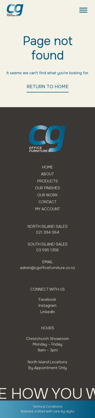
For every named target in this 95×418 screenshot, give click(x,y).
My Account (47, 209)
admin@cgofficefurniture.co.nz (47, 267)
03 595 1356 (47, 250)
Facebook (47, 299)
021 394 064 (47, 232)
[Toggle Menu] (83, 10)
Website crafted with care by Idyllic (47, 411)
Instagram (47, 305)
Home (47, 167)
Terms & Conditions (47, 407)
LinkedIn (47, 311)
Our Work (47, 195)
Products (47, 181)
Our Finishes (47, 188)
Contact (47, 202)
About (47, 174)
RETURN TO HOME (48, 86)
